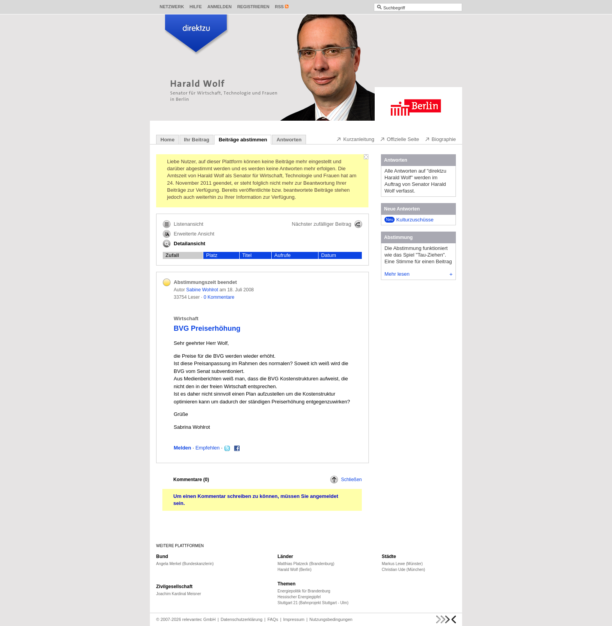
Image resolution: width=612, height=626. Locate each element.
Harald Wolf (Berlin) (294, 569)
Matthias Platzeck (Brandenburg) (306, 564)
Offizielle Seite (399, 139)
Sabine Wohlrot (202, 289)
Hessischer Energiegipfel (299, 597)
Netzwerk (172, 6)
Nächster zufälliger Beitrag (327, 224)
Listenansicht (183, 224)
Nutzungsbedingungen (331, 619)
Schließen (346, 479)
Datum (328, 255)
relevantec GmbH (199, 619)
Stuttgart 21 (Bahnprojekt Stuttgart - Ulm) (313, 603)
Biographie (440, 139)
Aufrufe (282, 255)
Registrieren (253, 6)
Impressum (293, 619)
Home (167, 140)
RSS (279, 6)
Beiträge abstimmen (243, 140)
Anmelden (219, 6)
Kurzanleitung (355, 139)
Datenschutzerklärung (241, 619)
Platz (211, 255)
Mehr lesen (418, 274)
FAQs (272, 619)
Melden (182, 448)
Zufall (172, 255)
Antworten (288, 140)
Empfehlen (208, 448)
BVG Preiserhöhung (207, 328)
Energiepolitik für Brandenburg (304, 591)
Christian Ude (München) (403, 569)
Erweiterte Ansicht (188, 234)
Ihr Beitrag (196, 140)
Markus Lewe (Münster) (402, 564)
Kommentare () (191, 479)
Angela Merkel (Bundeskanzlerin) (184, 564)
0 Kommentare (219, 297)
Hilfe (195, 6)
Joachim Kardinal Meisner (178, 594)
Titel (247, 255)
